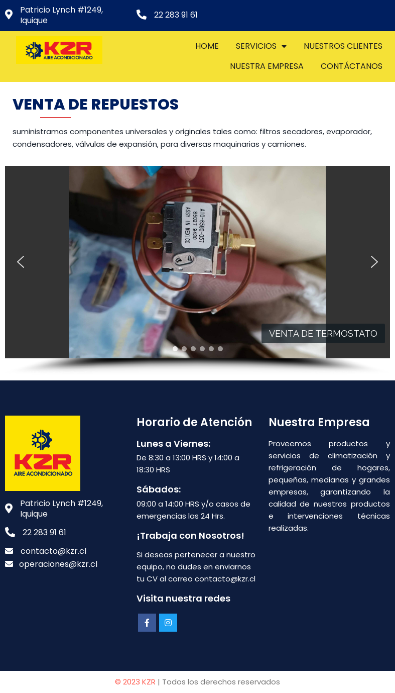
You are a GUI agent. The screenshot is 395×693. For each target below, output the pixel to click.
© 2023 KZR (135, 681)
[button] (21, 262)
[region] (197, 271)
